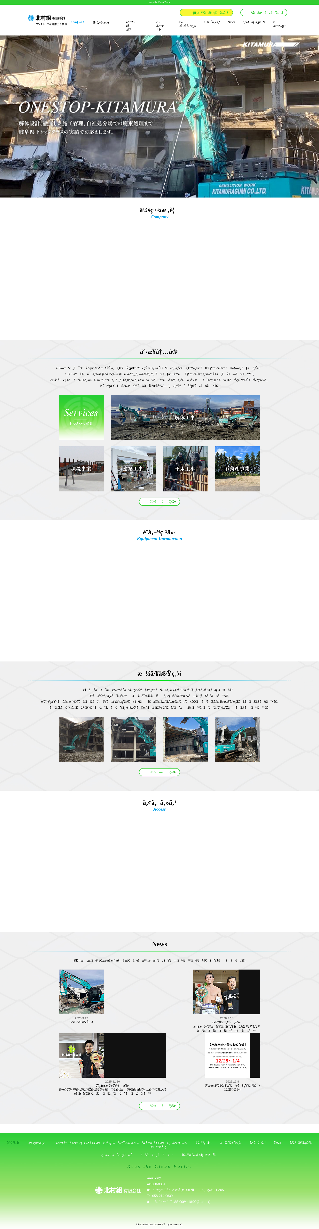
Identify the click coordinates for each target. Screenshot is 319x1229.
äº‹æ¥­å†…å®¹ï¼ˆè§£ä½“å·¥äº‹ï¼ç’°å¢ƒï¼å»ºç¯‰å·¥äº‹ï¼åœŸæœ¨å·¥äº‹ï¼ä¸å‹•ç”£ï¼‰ (121, 1143)
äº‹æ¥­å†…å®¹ (130, 25)
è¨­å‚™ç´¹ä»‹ (160, 25)
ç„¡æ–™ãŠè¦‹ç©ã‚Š (117, 1155)
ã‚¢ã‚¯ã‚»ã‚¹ (212, 22)
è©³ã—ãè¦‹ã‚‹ (163, 501)
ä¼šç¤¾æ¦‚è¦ (102, 22)
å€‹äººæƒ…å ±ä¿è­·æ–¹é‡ (199, 1154)
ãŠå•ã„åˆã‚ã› (270, 12)
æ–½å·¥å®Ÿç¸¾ (187, 23)
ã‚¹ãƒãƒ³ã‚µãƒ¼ (254, 22)
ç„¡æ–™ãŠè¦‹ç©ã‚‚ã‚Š (210, 12)
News (231, 22)
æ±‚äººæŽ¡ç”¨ (280, 23)
